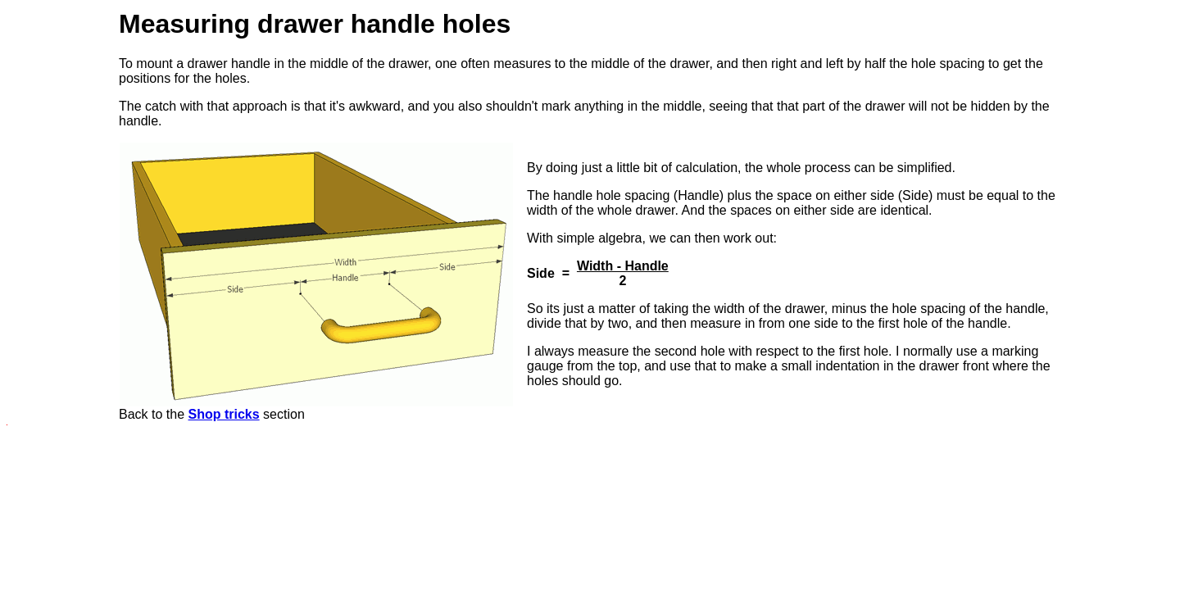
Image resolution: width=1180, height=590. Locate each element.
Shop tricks (224, 414)
